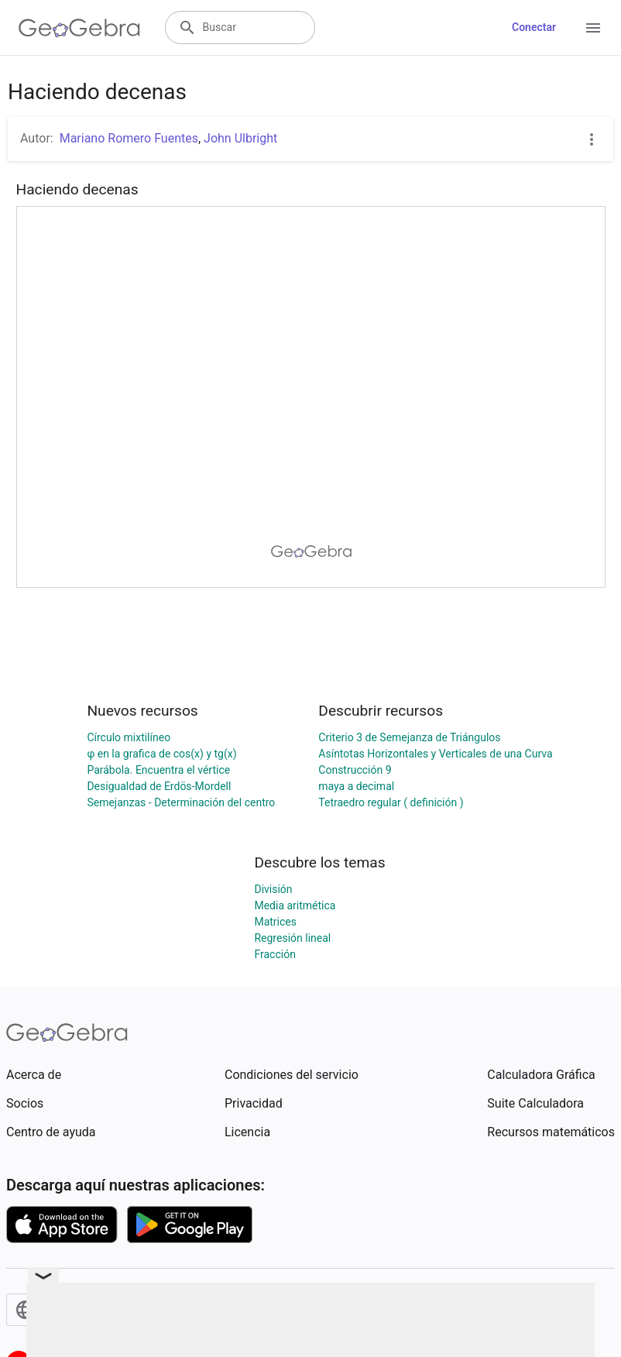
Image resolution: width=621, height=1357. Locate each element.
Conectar (534, 27)
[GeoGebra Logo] (79, 28)
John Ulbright (240, 138)
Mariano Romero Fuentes (129, 138)
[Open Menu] (593, 28)
